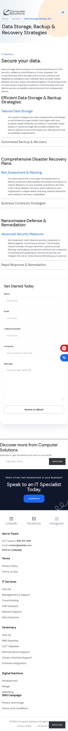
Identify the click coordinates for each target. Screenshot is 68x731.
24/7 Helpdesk (10, 646)
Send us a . (12, 549)
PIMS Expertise (10, 640)
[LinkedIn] (11, 519)
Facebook (34, 523)
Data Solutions (10, 617)
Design (6, 686)
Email (6, 311)
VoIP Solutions (10, 606)
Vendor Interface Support (17, 657)
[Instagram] (57, 519)
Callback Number (12, 329)
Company (8, 346)
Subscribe (57, 461)
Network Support (12, 611)
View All (6, 589)
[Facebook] (34, 519)
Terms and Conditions (15, 708)
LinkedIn (11, 523)
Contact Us (34, 498)
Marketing (7, 692)
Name (7, 294)
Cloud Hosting (10, 600)
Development (10, 680)
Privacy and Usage (13, 702)
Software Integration (14, 663)
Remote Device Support (16, 652)
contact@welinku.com (20, 545)
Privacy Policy (10, 566)
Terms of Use (10, 571)
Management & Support (16, 594)
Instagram (57, 523)
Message (8, 363)
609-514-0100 (24, 540)
